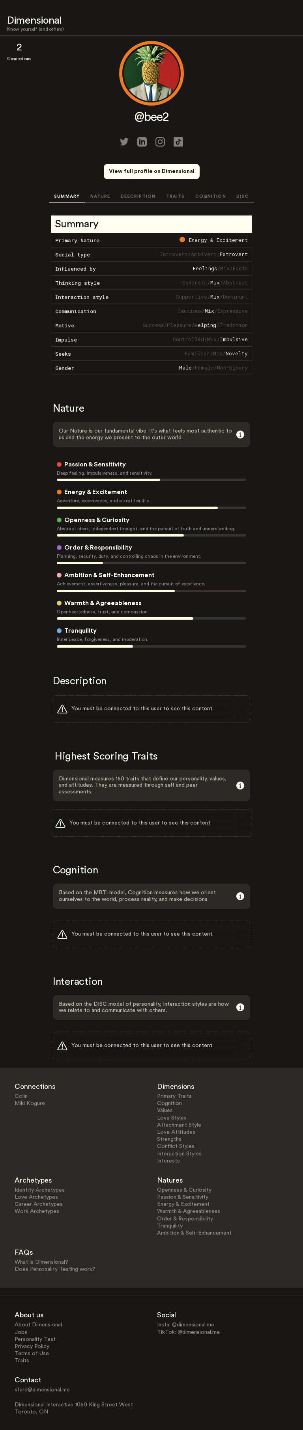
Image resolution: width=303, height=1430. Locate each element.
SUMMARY (67, 196)
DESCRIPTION (138, 196)
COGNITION (210, 196)
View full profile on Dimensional (152, 171)
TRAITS (175, 196)
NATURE (100, 196)
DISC (242, 196)
